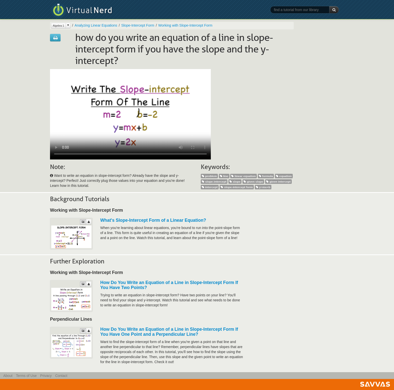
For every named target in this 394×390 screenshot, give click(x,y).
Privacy (46, 376)
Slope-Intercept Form (137, 25)
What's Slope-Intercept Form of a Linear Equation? (153, 220)
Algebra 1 (58, 25)
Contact (61, 376)
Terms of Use (26, 376)
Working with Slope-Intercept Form (185, 25)
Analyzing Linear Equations (96, 25)
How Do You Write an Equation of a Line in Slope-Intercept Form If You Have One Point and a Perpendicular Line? (169, 332)
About (8, 376)
